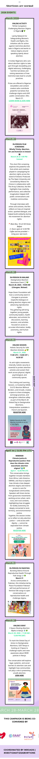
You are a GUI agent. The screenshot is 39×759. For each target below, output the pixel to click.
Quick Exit (34, 381)
